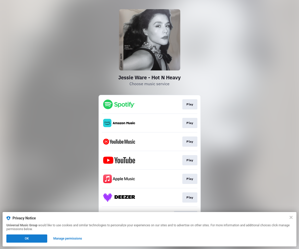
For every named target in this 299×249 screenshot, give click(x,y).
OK (27, 238)
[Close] (291, 217)
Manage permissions (67, 238)
